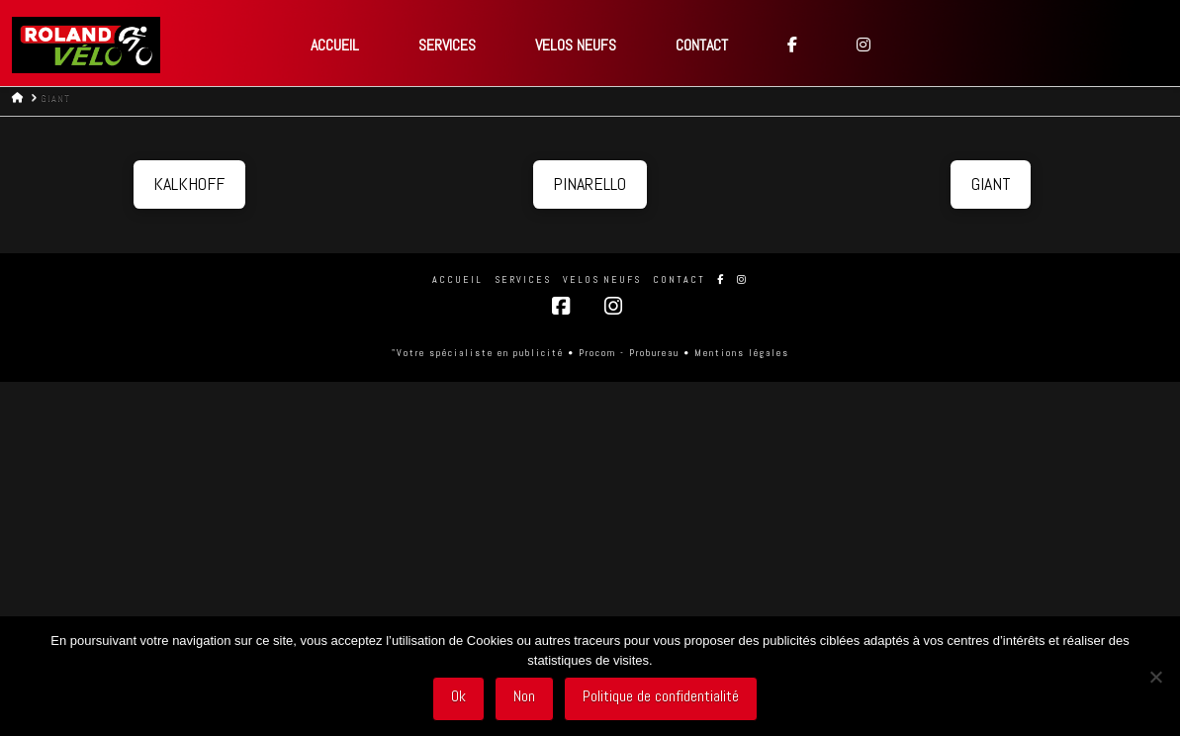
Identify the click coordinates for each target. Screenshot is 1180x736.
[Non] (1155, 677)
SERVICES (523, 279)
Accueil (457, 279)
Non (524, 696)
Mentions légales (741, 352)
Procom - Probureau (629, 352)
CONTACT (679, 279)
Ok (458, 696)
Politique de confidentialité (661, 696)
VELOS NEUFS (602, 279)
